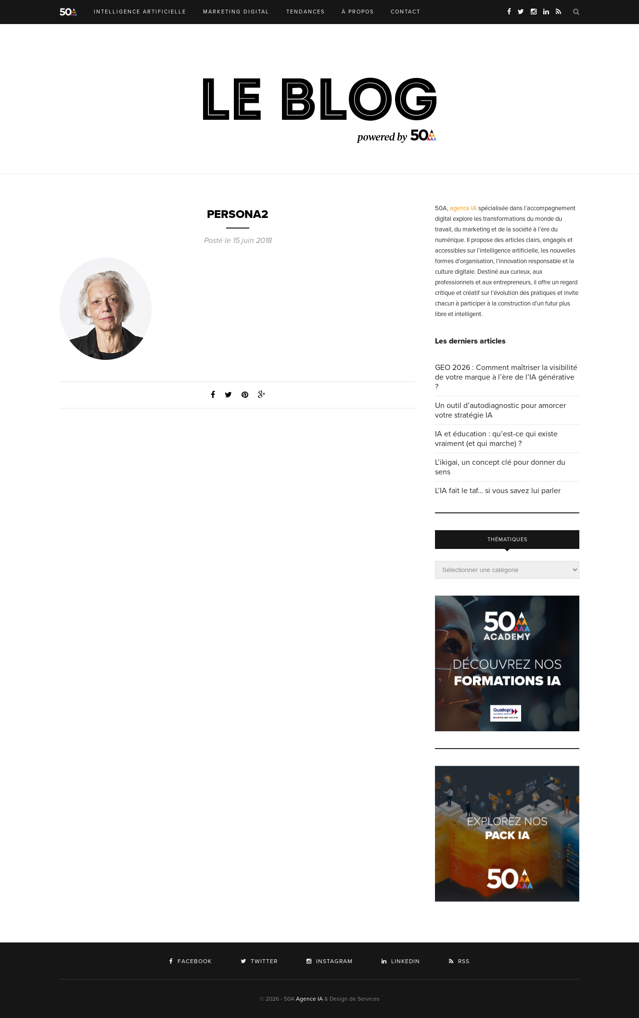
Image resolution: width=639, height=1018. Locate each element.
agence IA (463, 208)
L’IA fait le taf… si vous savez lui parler (498, 491)
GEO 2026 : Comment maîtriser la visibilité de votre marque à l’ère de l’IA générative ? (506, 377)
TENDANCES (305, 12)
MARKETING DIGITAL (236, 12)
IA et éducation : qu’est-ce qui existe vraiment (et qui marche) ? (496, 438)
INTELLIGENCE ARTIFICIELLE (140, 12)
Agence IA (309, 998)
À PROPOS (358, 12)
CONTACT (406, 12)
